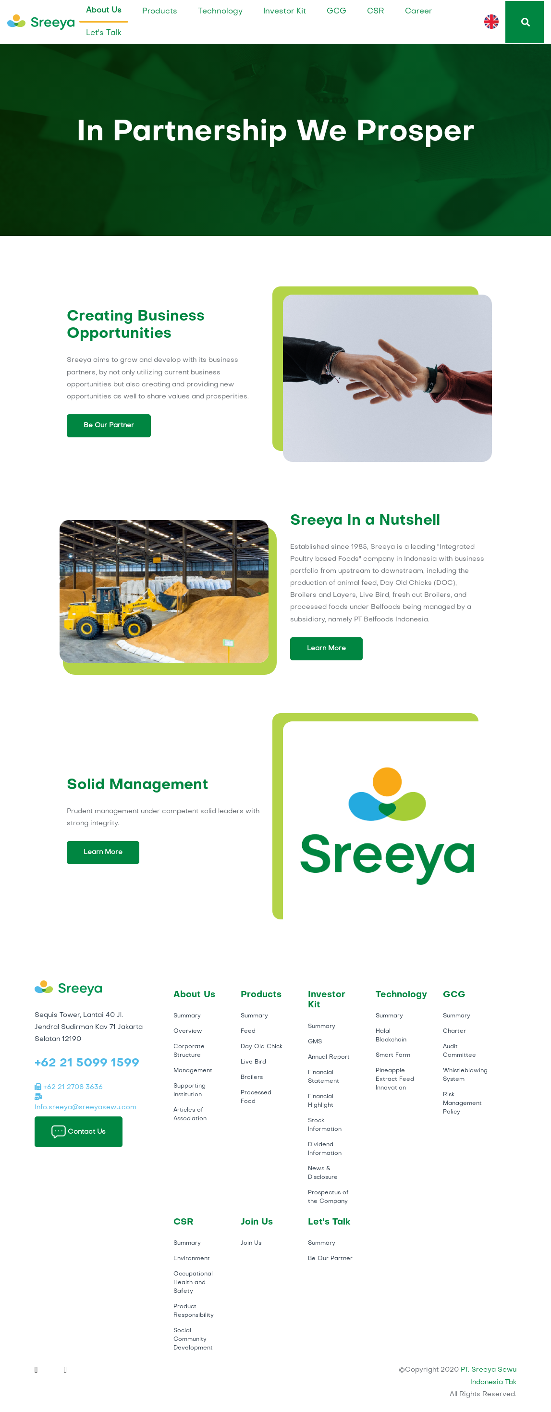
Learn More (326, 648)
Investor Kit (284, 11)
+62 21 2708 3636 (69, 1087)
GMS (315, 1042)
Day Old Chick (261, 1047)
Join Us (251, 1243)
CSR (375, 11)
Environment (191, 1259)
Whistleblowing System (465, 1075)
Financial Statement (323, 1077)
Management (192, 1071)
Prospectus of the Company (328, 1197)
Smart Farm (393, 1055)
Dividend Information (325, 1149)
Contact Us (78, 1132)
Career (418, 11)
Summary (187, 1016)
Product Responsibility (193, 1311)
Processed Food (256, 1097)
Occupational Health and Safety (193, 1282)
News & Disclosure (323, 1173)
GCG (336, 11)
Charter (454, 1031)
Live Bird (253, 1062)
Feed (248, 1031)
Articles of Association (190, 1114)
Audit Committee (459, 1051)
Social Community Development (193, 1339)
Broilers (252, 1077)
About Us (104, 10)
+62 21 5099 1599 (87, 1063)
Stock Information (325, 1125)
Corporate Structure (189, 1051)
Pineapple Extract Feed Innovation (395, 1079)
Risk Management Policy (462, 1103)
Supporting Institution (189, 1090)
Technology (220, 11)
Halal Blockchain (391, 1035)
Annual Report (329, 1057)
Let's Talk (104, 33)
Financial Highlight (320, 1101)
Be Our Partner (109, 425)
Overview (187, 1031)
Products (159, 11)
